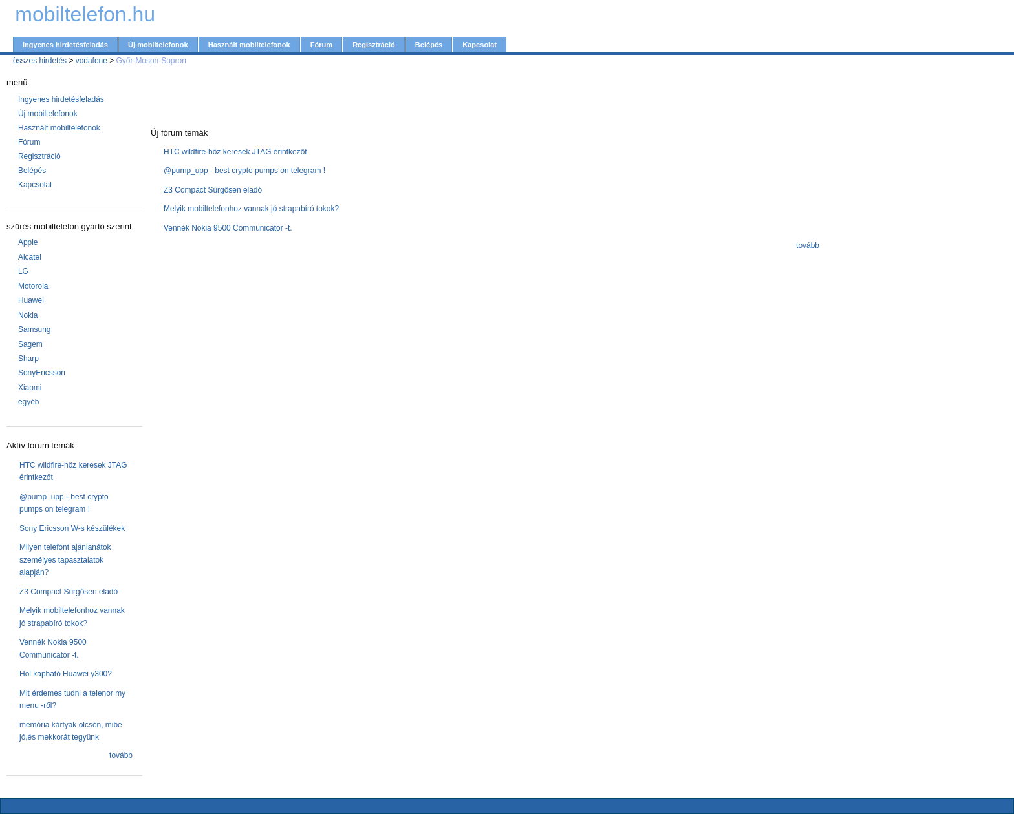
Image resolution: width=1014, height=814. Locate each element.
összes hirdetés (40, 60)
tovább (121, 755)
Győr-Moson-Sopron (151, 60)
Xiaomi (30, 387)
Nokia (28, 315)
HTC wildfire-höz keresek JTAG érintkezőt (235, 151)
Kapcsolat (479, 44)
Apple (28, 242)
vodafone (91, 60)
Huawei (31, 300)
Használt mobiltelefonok (249, 44)
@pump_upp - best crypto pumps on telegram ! (244, 170)
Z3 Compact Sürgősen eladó (68, 591)
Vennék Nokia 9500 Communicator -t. (228, 228)
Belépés (428, 44)
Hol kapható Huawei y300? (65, 673)
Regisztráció (373, 44)
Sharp (28, 358)
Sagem (30, 344)
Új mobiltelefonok (158, 44)
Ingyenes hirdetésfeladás (65, 44)
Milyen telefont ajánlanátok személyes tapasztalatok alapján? (65, 560)
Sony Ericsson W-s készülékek (72, 528)
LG (23, 271)
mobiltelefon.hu (85, 14)
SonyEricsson (41, 372)
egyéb (28, 401)
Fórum (321, 44)
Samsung (34, 329)
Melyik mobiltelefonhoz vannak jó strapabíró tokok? (251, 208)
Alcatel (29, 257)
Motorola (33, 286)
